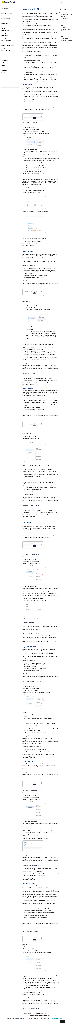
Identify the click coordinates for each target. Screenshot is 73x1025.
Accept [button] (62, 1021)
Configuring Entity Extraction (65, 19)
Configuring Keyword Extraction (65, 36)
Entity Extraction (64, 16)
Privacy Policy (54, 1018)
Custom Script (64, 27)
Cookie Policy (62, 1018)
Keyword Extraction (65, 32)
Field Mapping (64, 12)
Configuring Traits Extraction (65, 25)
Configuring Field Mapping (66, 14)
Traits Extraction (64, 21)
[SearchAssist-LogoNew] (8, 2)
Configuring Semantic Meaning (65, 45)
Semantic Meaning (64, 42)
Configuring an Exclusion (66, 40)
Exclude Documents (65, 38)
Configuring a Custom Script (65, 30)
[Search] (61, 2)
